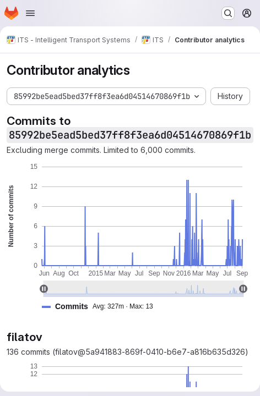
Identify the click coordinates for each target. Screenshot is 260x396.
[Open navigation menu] (30, 13)
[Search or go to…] (228, 13)
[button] (102, 306)
